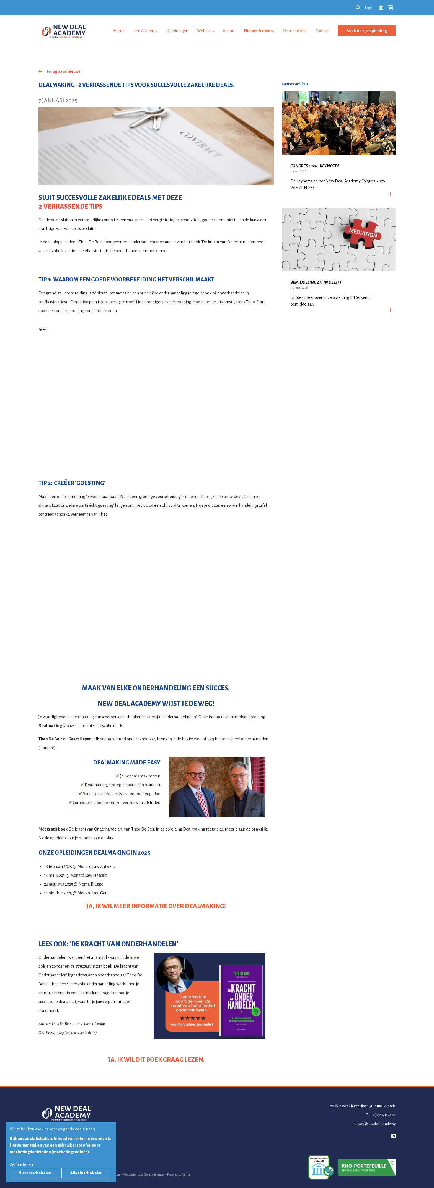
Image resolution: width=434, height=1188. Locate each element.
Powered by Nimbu (179, 1174)
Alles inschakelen (86, 1173)
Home (119, 30)
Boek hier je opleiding (366, 30)
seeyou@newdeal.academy (374, 1124)
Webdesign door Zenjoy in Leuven (144, 1174)
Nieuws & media (259, 30)
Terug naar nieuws (63, 71)
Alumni (229, 30)
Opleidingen (177, 30)
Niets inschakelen (34, 1173)
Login (369, 8)
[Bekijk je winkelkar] (390, 7)
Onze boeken (295, 30)
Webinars (205, 30)
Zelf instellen (21, 1164)
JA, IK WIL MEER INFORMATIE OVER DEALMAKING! (156, 906)
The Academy (145, 30)
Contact (322, 30)
